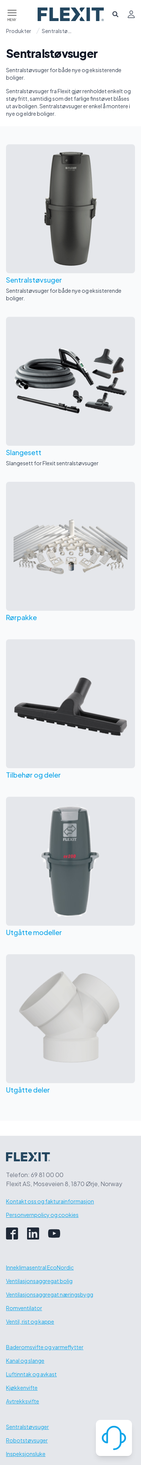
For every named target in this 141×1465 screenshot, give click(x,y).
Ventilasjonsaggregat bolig (39, 1280)
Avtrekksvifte (22, 1401)
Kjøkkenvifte (22, 1387)
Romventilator (24, 1308)
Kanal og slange (25, 1360)
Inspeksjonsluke (25, 1453)
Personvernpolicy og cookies (42, 1214)
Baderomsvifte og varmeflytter (44, 1347)
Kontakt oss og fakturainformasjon (50, 1201)
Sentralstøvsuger (57, 30)
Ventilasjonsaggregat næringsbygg (49, 1294)
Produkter (18, 30)
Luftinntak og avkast (31, 1374)
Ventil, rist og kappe (30, 1321)
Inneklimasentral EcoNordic (40, 1267)
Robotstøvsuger (27, 1440)
